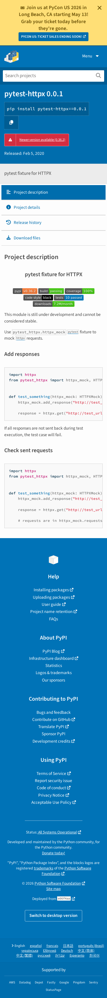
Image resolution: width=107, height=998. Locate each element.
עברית (60, 955)
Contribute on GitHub (51, 719)
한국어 (94, 955)
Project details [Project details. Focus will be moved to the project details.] (23, 207)
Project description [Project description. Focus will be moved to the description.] (27, 192)
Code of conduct (51, 788)
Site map (53, 888)
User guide (51, 604)
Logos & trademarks (54, 673)
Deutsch (67, 950)
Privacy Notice (51, 795)
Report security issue (53, 780)
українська (29, 950)
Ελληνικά (49, 950)
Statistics (53, 665)
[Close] (99, 8)
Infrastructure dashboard (51, 658)
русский (44, 955)
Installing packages (51, 590)
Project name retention (51, 611)
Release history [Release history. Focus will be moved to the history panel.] (23, 222)
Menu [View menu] (91, 56)
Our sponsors (53, 680)
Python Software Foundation (66, 870)
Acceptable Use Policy (51, 802)
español (36, 945)
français (52, 945)
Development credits (51, 741)
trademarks (43, 868)
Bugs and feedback (54, 712)
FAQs (53, 619)
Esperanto (77, 955)
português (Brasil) (91, 945)
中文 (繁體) (24, 955)
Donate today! (53, 853)
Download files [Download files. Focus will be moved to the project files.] (23, 238)
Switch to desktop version (53, 915)
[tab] (53, 192)
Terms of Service (51, 773)
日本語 (68, 945)
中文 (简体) (86, 950)
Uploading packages (51, 597)
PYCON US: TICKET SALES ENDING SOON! (51, 36)
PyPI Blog (51, 651)
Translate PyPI (51, 727)
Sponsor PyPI (53, 734)
